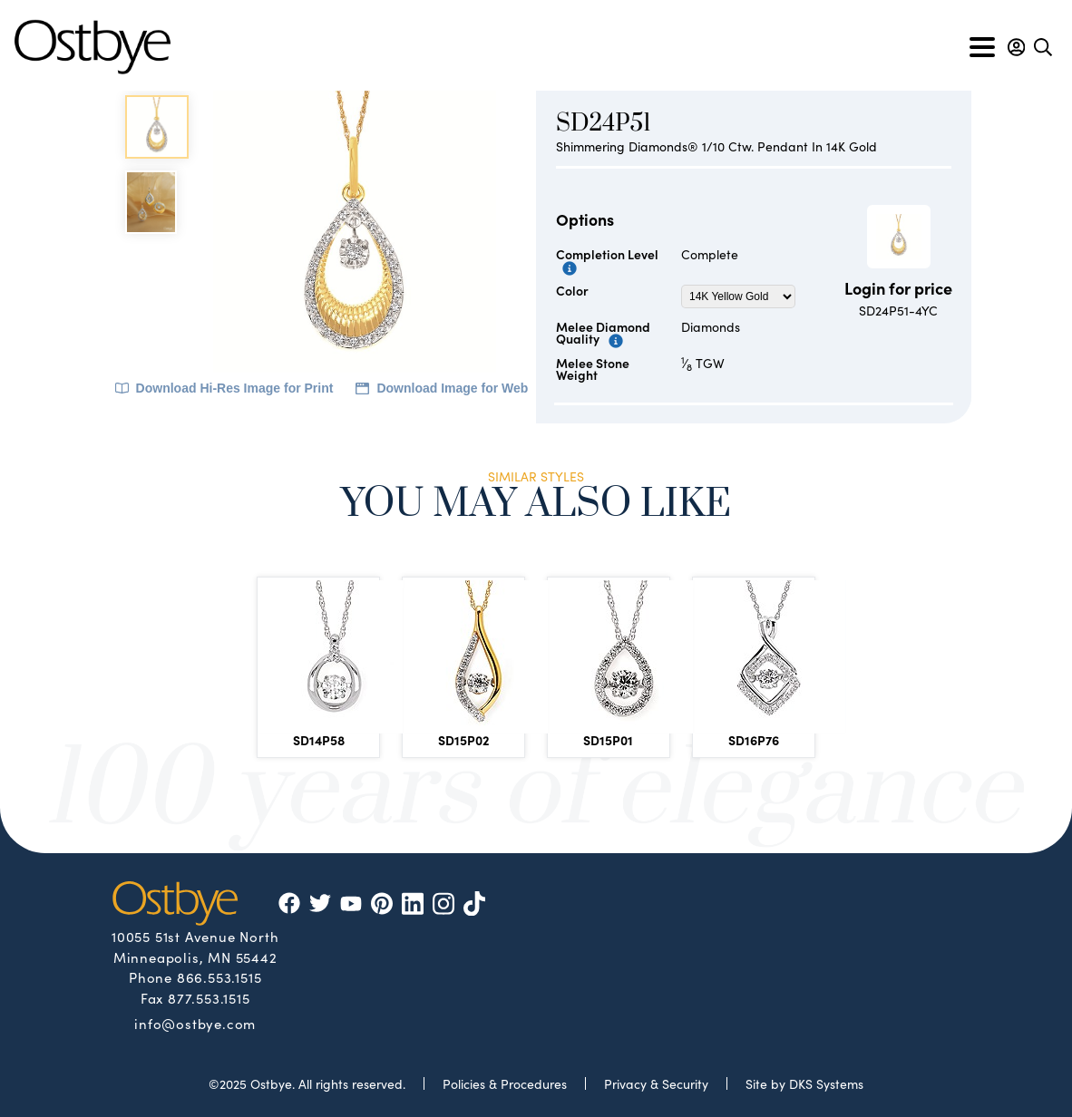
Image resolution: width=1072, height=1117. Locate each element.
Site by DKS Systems (804, 1083)
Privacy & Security (656, 1083)
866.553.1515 (219, 976)
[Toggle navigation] (982, 47)
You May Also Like (536, 506)
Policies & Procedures (505, 1083)
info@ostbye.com (195, 1023)
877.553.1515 (209, 997)
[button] (1016, 47)
